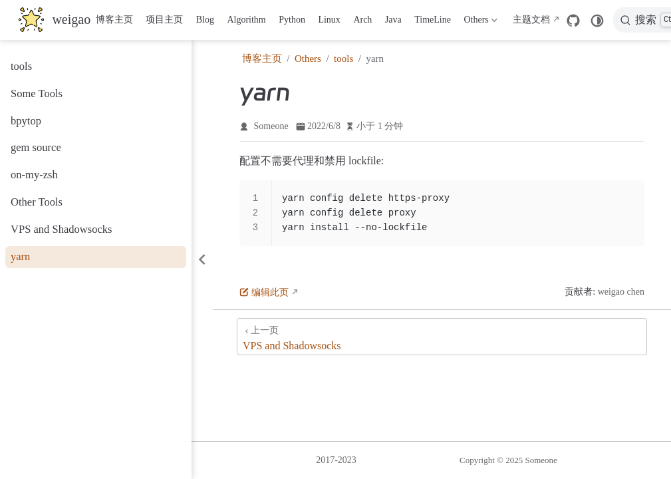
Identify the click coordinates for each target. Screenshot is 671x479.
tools (21, 66)
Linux (329, 20)
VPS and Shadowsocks (61, 229)
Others (479, 23)
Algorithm (246, 20)
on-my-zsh (34, 174)
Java (393, 20)
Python (292, 20)
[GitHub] (573, 20)
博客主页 (114, 20)
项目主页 (164, 20)
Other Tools (37, 202)
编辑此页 (264, 292)
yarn (20, 256)
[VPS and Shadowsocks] (442, 336)
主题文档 (531, 20)
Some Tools (37, 93)
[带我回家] (54, 20)
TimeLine (432, 20)
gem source (36, 147)
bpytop (26, 120)
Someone (271, 126)
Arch (362, 20)
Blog (205, 20)
